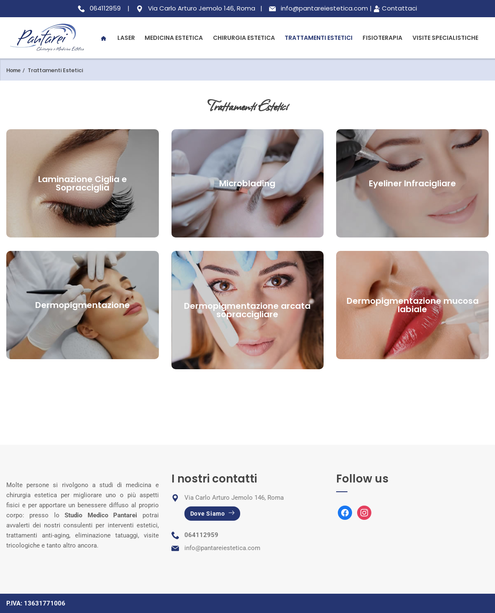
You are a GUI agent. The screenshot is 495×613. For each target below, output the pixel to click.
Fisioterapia (382, 38)
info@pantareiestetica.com (222, 548)
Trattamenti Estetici (318, 38)
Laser (126, 38)
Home (13, 70)
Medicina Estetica (174, 38)
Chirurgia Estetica (244, 38)
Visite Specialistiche (445, 38)
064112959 (201, 535)
